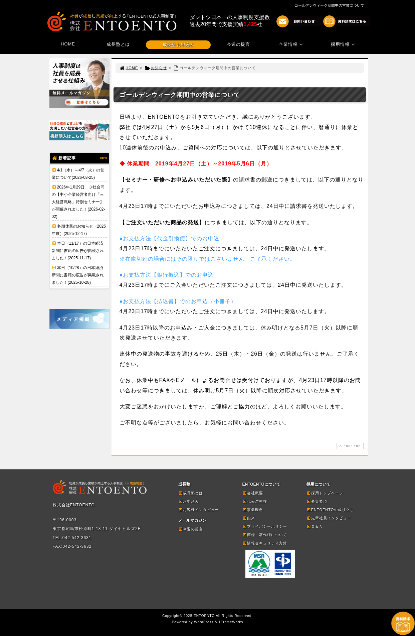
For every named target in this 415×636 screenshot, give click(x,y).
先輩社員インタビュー (328, 518)
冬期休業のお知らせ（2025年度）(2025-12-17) (79, 230)
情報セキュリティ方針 (264, 543)
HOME (68, 43)
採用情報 (344, 44)
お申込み (188, 501)
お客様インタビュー (198, 510)
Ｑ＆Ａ (314, 526)
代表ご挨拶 (254, 501)
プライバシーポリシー (264, 526)
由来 (248, 518)
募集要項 (316, 501)
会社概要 (252, 493)
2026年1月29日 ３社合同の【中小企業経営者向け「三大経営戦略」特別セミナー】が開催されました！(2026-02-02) (78, 202)
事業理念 (252, 510)
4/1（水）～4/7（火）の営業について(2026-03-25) (78, 174)
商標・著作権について (264, 535)
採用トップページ (324, 493)
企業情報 (292, 44)
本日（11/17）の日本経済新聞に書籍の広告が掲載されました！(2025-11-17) (78, 250)
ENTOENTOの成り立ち (330, 510)
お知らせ (156, 68)
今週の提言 (238, 44)
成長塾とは (118, 44)
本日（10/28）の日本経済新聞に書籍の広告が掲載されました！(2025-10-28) (78, 275)
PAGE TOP (349, 446)
